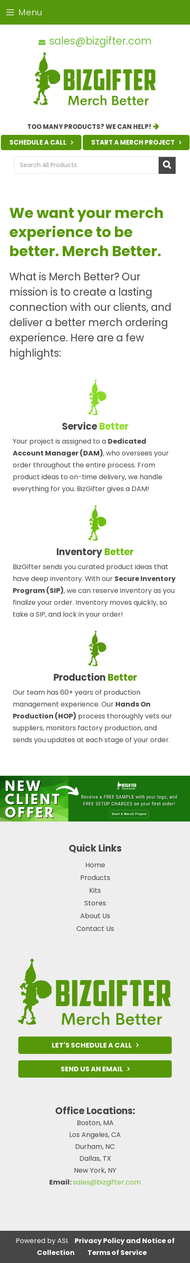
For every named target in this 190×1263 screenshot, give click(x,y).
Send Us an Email (92, 1069)
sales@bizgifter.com (100, 41)
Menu (24, 12)
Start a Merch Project (133, 142)
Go (167, 165)
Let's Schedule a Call (92, 1045)
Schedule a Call (38, 142)
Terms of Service (117, 1252)
